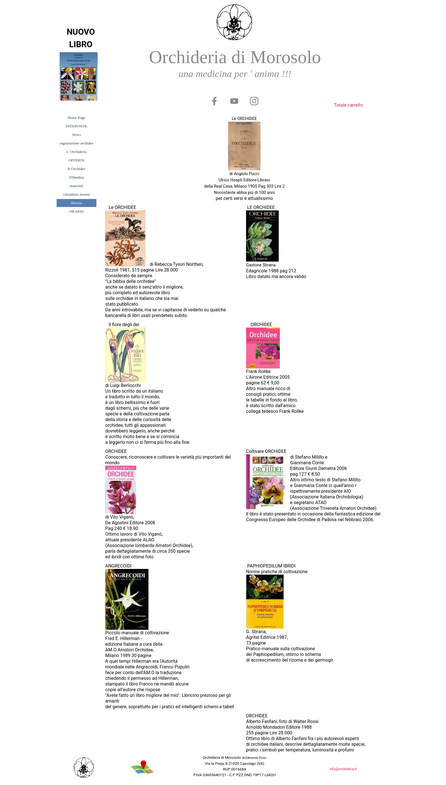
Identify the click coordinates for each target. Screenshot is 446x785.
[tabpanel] (234, 64)
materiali (76, 186)
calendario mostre (76, 194)
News (76, 134)
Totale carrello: (349, 105)
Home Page (76, 117)
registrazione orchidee (76, 143)
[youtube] (234, 101)
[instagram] (254, 101)
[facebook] (214, 101)
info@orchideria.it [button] (343, 769)
